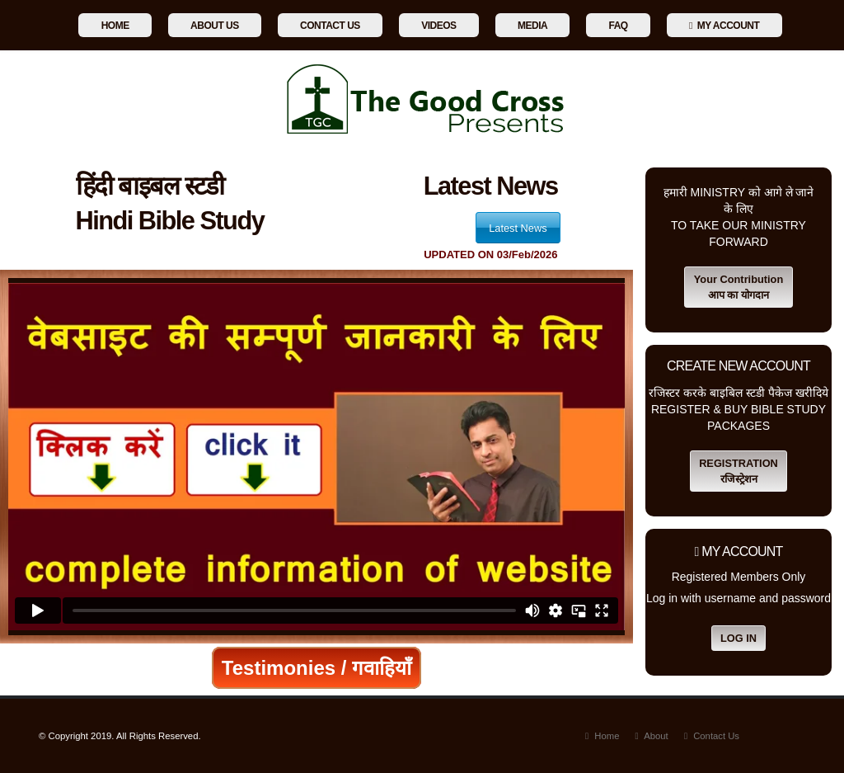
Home (115, 25)
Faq (618, 25)
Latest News (517, 228)
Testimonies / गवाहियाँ (316, 668)
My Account (724, 25)
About (654, 736)
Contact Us (330, 25)
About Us (214, 25)
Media (532, 25)
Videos (438, 25)
